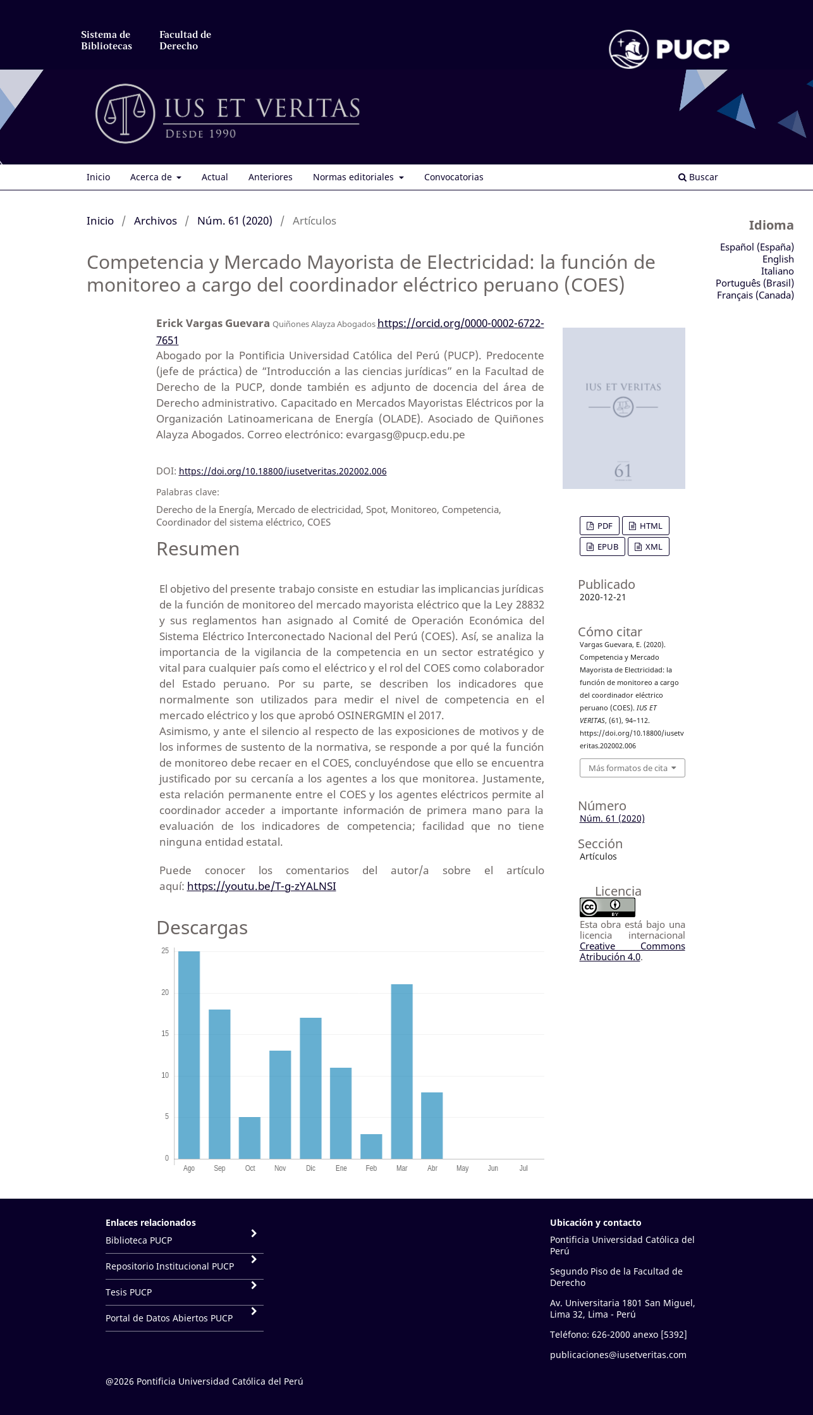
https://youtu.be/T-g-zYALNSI (261, 886)
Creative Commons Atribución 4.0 (632, 951)
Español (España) (757, 246)
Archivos (155, 220)
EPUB (607, 546)
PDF (604, 525)
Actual (215, 177)
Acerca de (152, 177)
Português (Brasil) (755, 282)
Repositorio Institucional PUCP (170, 1266)
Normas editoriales (354, 177)
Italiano (777, 270)
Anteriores (270, 177)
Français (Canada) (755, 294)
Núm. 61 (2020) (234, 220)
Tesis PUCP (129, 1292)
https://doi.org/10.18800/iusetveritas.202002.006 (283, 471)
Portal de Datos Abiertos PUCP (169, 1318)
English (778, 258)
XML (653, 546)
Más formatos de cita (628, 768)
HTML (650, 525)
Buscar (698, 177)
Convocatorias (454, 177)
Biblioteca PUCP (139, 1240)
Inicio (98, 177)
